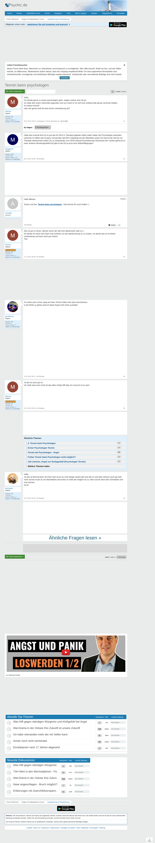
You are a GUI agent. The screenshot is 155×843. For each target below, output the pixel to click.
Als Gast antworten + (15, 91)
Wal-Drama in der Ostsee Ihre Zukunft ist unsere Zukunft (46, 728)
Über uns (37, 828)
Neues (19, 13)
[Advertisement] (75, 517)
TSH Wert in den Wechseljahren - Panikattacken (41, 771)
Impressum (45, 828)
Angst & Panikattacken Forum (33, 802)
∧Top (149, 840)
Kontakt (29, 828)
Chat (68, 13)
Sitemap (102, 828)
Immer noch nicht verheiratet (30, 740)
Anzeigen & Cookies (68, 828)
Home (9, 13)
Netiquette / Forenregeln (89, 828)
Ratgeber (58, 13)
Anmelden (121, 13)
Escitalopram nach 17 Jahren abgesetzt (36, 747)
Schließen (65, 78)
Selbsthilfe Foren (33, 13)
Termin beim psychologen (27, 85)
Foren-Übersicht (12, 802)
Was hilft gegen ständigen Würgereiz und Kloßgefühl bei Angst (50, 721)
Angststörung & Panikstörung (58, 802)
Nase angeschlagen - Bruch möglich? (35, 784)
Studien (94, 13)
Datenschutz (54, 828)
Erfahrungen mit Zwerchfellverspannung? (37, 790)
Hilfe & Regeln (81, 13)
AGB (78, 828)
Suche (47, 13)
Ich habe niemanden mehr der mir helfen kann (40, 734)
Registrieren (107, 13)
